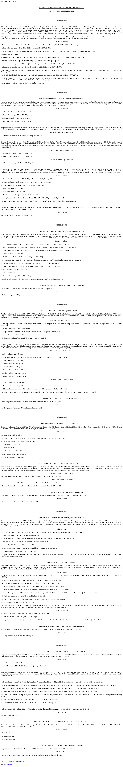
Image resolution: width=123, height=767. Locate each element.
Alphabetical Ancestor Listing (15, 761)
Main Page (10, 764)
